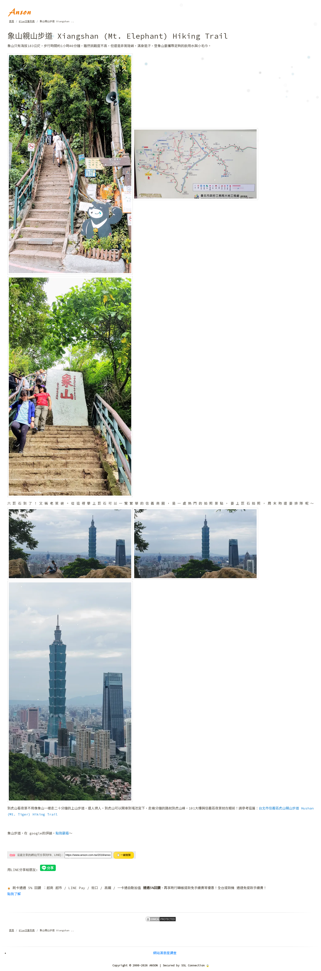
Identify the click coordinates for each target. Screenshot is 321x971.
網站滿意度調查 (165, 953)
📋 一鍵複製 (124, 855)
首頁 (11, 21)
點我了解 (14, 894)
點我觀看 (62, 833)
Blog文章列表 (27, 21)
